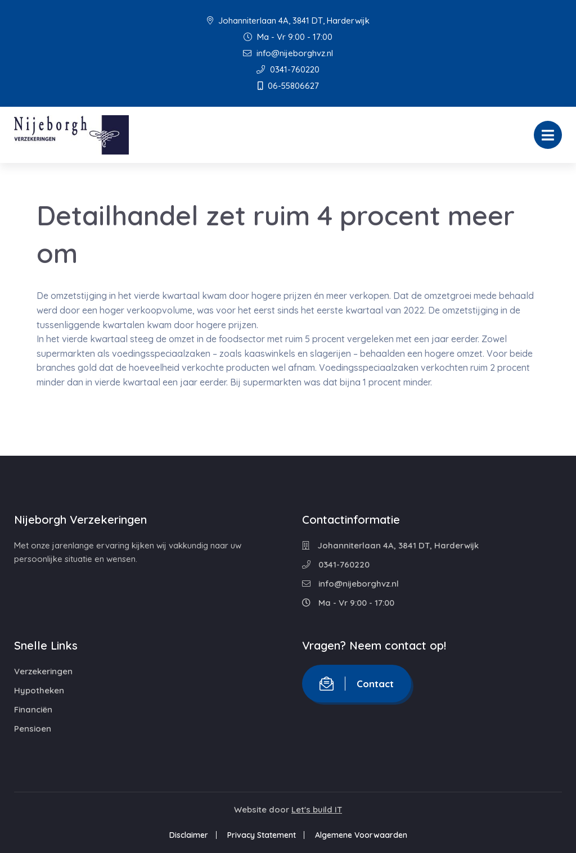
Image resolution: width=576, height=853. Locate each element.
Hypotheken (39, 690)
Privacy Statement (261, 835)
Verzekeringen (43, 671)
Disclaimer (188, 835)
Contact (357, 684)
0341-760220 (288, 69)
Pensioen (32, 728)
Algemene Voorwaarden (361, 835)
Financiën (33, 709)
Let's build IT (316, 809)
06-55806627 (288, 85)
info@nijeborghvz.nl (288, 53)
